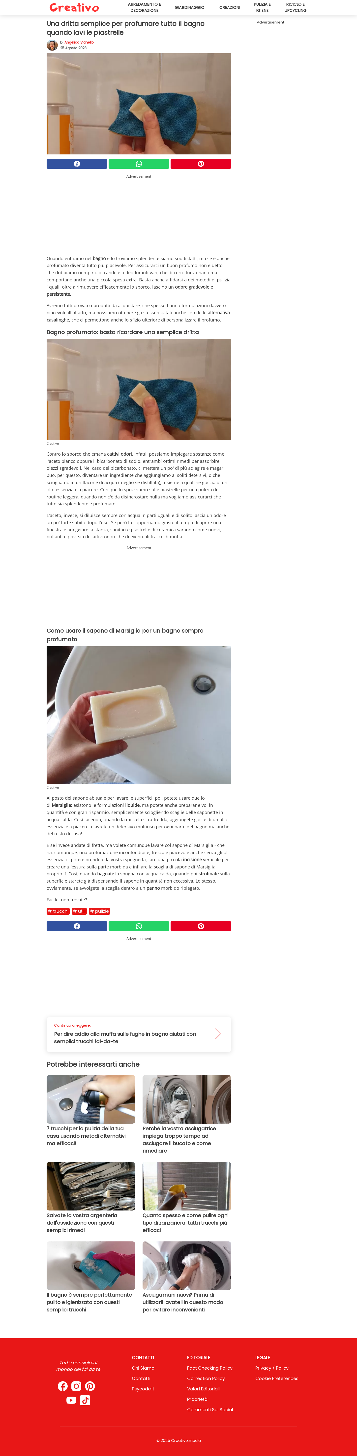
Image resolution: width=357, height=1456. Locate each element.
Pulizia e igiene (262, 7)
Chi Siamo (143, 1368)
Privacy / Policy (272, 1368)
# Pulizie (99, 911)
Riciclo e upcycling (295, 7)
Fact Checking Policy (210, 1368)
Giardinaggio (189, 7)
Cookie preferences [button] (276, 1378)
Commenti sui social (210, 1410)
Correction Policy (206, 1378)
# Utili (79, 911)
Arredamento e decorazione (144, 7)
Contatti (141, 1378)
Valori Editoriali (203, 1389)
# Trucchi (58, 911)
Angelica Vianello (79, 42)
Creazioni (229, 7)
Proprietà (197, 1399)
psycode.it (143, 1389)
